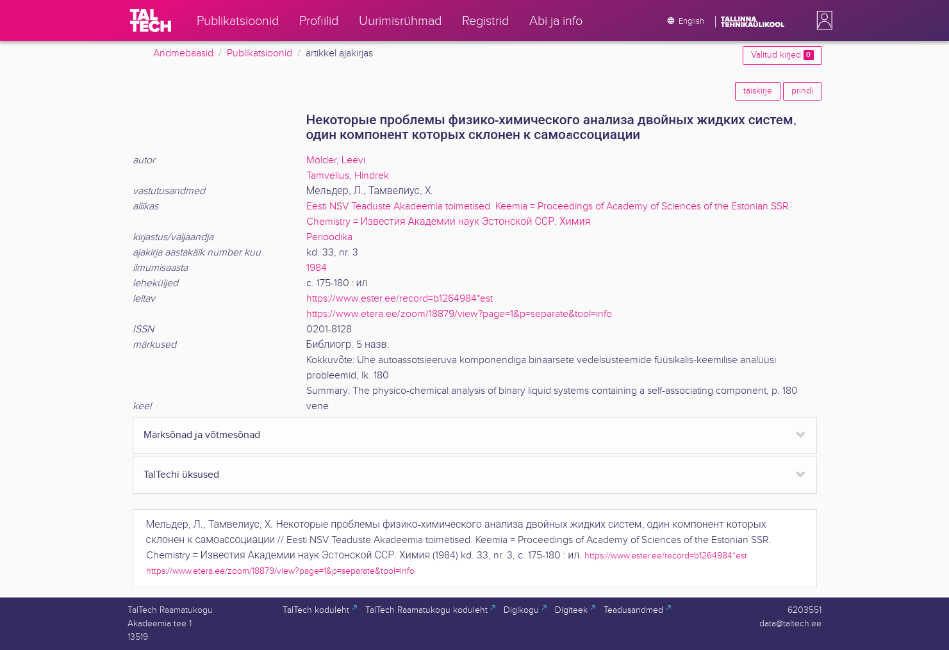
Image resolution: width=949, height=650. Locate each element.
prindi (802, 91)
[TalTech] (150, 20)
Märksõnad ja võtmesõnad (202, 435)
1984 (316, 268)
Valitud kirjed (782, 55)
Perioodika (329, 237)
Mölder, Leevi (335, 160)
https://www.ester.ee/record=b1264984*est (399, 299)
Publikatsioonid (259, 53)
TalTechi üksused (181, 475)
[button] (822, 20)
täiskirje (757, 91)
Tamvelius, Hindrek (347, 176)
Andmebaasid (183, 53)
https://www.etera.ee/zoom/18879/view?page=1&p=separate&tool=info (459, 314)
